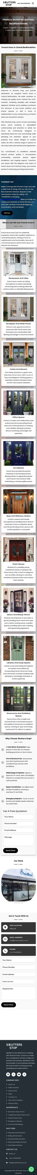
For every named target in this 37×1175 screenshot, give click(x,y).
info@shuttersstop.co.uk (11, 199)
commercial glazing (15, 1124)
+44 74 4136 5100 (15, 1158)
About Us (11, 1084)
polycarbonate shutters (16, 1133)
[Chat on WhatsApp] (31, 1169)
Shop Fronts (12, 1091)
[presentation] (2, 884)
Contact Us (12, 1097)
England (13, 28)
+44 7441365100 (23, 3)
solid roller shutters (15, 1145)
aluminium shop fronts (16, 1112)
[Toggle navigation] (33, 3)
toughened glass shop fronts (19, 1115)
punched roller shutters (16, 1139)
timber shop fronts (15, 1118)
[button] (14, 902)
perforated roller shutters (17, 1142)
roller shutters (13, 1088)
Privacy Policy (13, 1103)
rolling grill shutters (15, 1136)
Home (6, 28)
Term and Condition (15, 1100)
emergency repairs (15, 1121)
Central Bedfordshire (26, 28)
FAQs (10, 1094)
